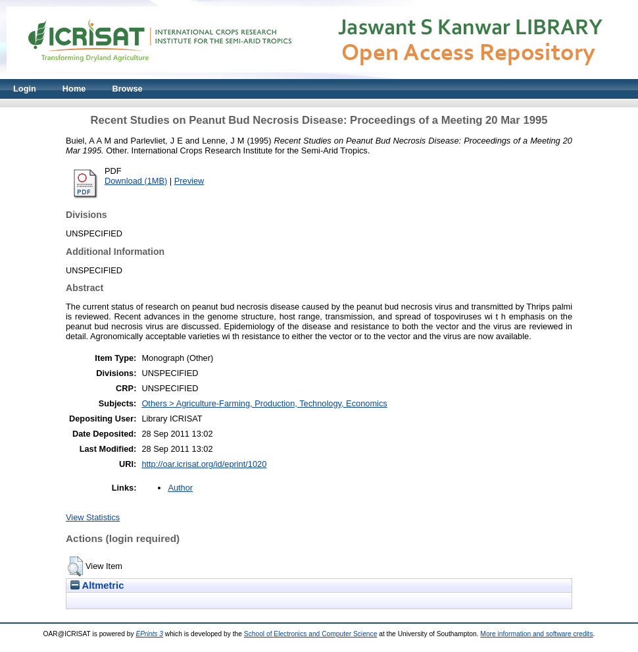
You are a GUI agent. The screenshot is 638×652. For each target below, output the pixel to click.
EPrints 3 (149, 634)
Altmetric (97, 585)
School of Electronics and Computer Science (311, 634)
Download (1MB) (136, 181)
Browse (127, 89)
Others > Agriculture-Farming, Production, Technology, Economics (264, 403)
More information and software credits (536, 634)
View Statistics (93, 517)
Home (74, 89)
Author (180, 488)
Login (24, 89)
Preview (189, 181)
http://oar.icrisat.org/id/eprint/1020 (203, 464)
